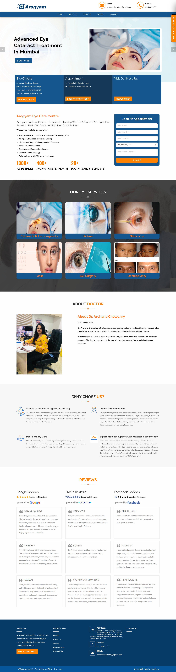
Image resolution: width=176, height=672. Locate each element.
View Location (123, 99)
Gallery (100, 14)
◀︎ (3, 50)
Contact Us (58, 651)
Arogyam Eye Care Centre (34, 669)
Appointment (58, 647)
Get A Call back (26, 99)
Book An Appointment (78, 99)
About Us (73, 14)
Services (87, 14)
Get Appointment (27, 651)
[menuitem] (60, 14)
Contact (114, 14)
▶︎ (174, 50)
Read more (23, 61)
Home (60, 14)
